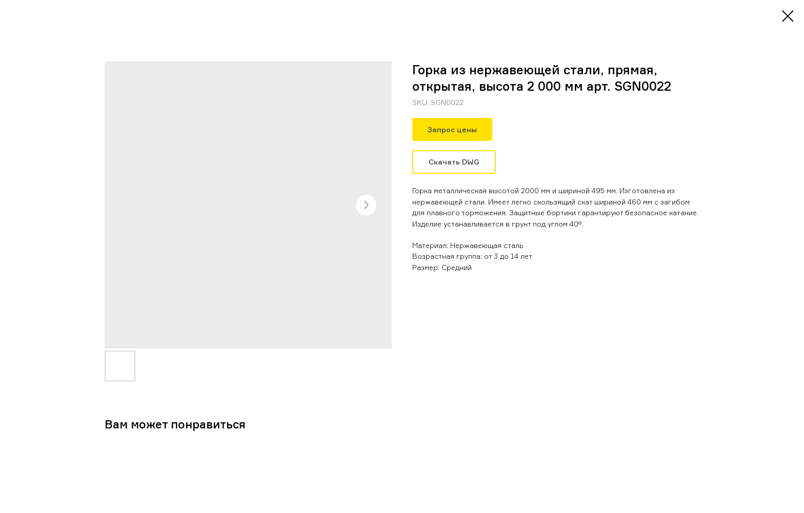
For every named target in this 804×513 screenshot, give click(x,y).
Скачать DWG (454, 161)
